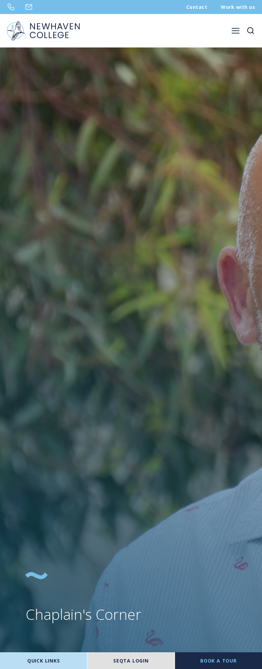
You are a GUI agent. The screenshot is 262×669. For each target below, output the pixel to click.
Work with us (238, 7)
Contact (196, 7)
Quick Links (43, 660)
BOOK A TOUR (218, 660)
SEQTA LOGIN (131, 660)
